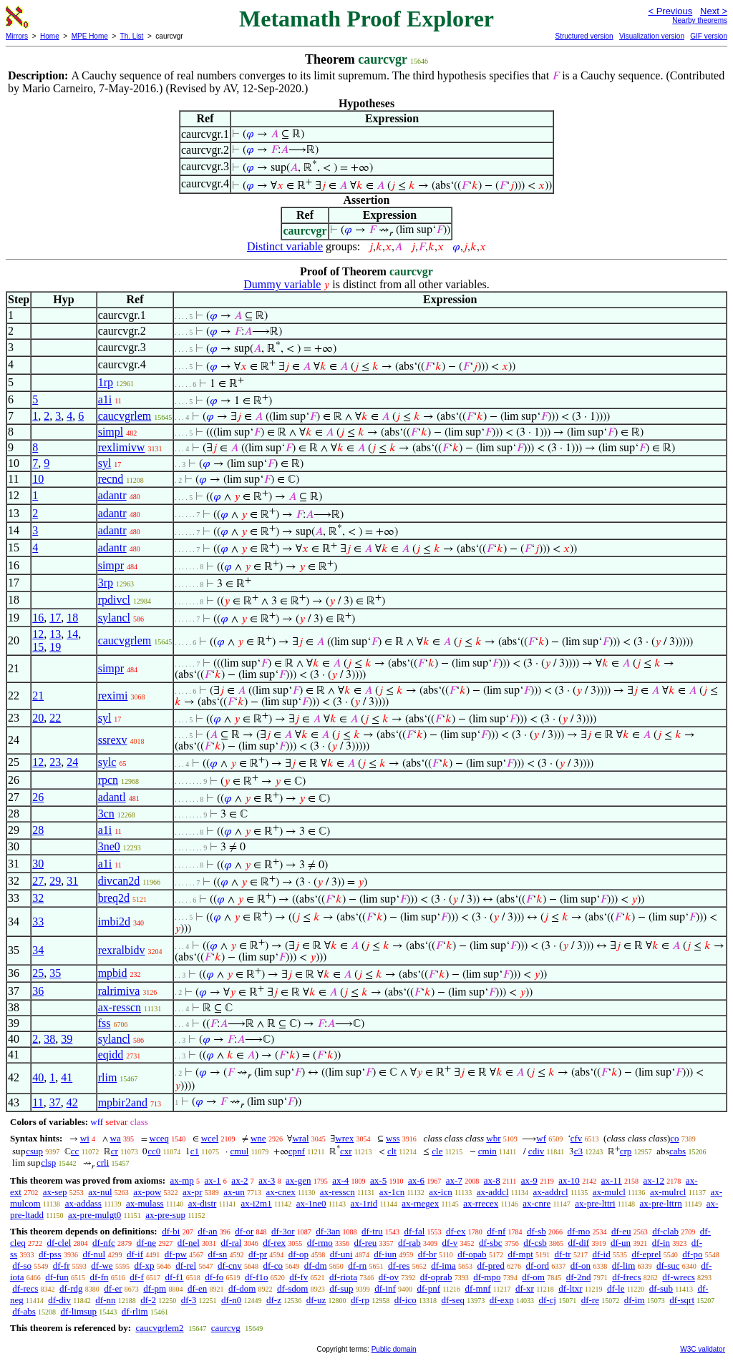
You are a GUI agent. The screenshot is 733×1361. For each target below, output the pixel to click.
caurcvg (226, 1327)
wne (258, 1138)
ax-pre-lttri (595, 1203)
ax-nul (100, 1191)
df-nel (189, 1242)
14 (72, 634)
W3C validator (702, 1349)
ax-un (234, 1191)
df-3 (189, 1299)
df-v (450, 1242)
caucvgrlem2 (159, 1327)
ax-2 (239, 1180)
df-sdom (292, 1288)
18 (72, 617)
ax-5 (378, 1180)
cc (75, 1151)
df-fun (57, 1277)
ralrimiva (119, 991)
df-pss (50, 1254)
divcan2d (119, 881)
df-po (692, 1254)
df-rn (357, 1265)
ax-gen (298, 1180)
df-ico (405, 1299)
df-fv (298, 1277)
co (674, 1138)
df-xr (524, 1288)
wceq (159, 1138)
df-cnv (230, 1265)
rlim (107, 1077)
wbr (493, 1138)
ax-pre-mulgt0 (94, 1214)
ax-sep (55, 1191)
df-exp (502, 1299)
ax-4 (340, 1180)
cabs (677, 1151)
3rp (105, 582)
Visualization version (651, 36)
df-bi (171, 1231)
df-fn (99, 1277)
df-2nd (578, 1277)
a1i (105, 399)
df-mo (578, 1231)
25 (38, 973)
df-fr (61, 1265)
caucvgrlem (125, 416)
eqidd (111, 1054)
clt (392, 1151)
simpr (111, 565)
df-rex (274, 1242)
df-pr (257, 1254)
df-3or (283, 1231)
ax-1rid (364, 1203)
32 (38, 898)
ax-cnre (536, 1203)
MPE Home (90, 36)
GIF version (708, 36)
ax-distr (202, 1203)
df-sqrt (681, 1299)
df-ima (443, 1265)
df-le (616, 1288)
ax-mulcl (609, 1191)
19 (55, 647)
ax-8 (492, 1180)
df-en (197, 1288)
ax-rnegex (420, 1203)
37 (55, 1102)
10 (38, 479)
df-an (207, 1231)
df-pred (491, 1265)
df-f (137, 1277)
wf (541, 1138)
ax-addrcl (550, 1191)
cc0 (153, 1151)
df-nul (93, 1254)
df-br (427, 1254)
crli (103, 1162)
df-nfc (103, 1242)
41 (66, 1077)
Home (49, 36)
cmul (239, 1151)
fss (104, 1023)
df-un (621, 1242)
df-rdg (71, 1288)
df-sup (341, 1288)
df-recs (25, 1288)
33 (38, 921)
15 (38, 647)
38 (49, 1039)
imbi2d (114, 921)
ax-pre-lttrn (661, 1203)
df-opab (471, 1254)
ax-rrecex (480, 1203)
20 (38, 718)
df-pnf (429, 1288)
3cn (106, 813)
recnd (111, 479)
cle (437, 1151)
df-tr (563, 1254)
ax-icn (440, 1191)
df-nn (105, 1299)
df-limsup (79, 1311)
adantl (112, 797)
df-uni (341, 1254)
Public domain (394, 1349)
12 (38, 634)
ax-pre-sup (165, 1214)
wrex (344, 1138)
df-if (135, 1254)
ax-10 (569, 1180)
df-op (298, 1254)
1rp (105, 382)
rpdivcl (114, 600)
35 (55, 973)
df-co (273, 1265)
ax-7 (454, 1180)
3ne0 (109, 846)
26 (38, 797)
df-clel (59, 1242)
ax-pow (147, 1191)
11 (37, 1102)
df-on (581, 1265)
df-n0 (231, 1299)
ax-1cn (391, 1191)
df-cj (547, 1299)
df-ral (231, 1242)
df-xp (144, 1265)
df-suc (668, 1265)
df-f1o (256, 1277)
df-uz (316, 1299)
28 (38, 830)
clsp (48, 1162)
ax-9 (529, 1180)
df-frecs (626, 1277)
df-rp (360, 1299)
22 (55, 718)
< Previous (670, 11)
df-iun (385, 1254)
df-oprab (436, 1277)
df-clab (665, 1231)
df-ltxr (570, 1288)
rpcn (108, 780)
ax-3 (266, 1180)
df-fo (214, 1277)
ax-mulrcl (668, 1191)
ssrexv (112, 740)
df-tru (372, 1231)
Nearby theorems (699, 20)
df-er (113, 1288)
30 (38, 864)
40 (38, 1077)
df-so (21, 1265)
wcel (210, 1138)
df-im (634, 1299)
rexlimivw (121, 447)
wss (393, 1138)
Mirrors (17, 36)
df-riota (343, 1277)
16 (38, 617)
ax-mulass (145, 1203)
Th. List (132, 36)
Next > (713, 11)
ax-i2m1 (256, 1203)
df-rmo (320, 1242)
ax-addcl (493, 1191)
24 (72, 762)
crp (626, 1151)
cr (114, 1151)
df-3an (328, 1231)
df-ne (146, 1242)
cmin (487, 1151)
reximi (113, 695)
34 (38, 950)
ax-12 (654, 1180)
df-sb (536, 1231)
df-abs (24, 1311)
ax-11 (611, 1180)
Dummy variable (282, 284)
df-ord (538, 1265)
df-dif (579, 1242)
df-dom (242, 1288)
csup (34, 1151)
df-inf (385, 1288)
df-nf (496, 1231)
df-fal (414, 1231)
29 (55, 881)
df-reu (365, 1242)
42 (72, 1102)
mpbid (112, 973)
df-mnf (477, 1288)
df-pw (176, 1254)
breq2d (114, 898)
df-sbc (491, 1242)
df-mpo (486, 1277)
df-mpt (520, 1254)
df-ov (389, 1277)
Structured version (584, 36)
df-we (101, 1265)
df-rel (185, 1265)
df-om (533, 1277)
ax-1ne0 (311, 1203)
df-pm (154, 1288)
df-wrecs (678, 1277)
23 (55, 762)
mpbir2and (122, 1102)
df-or (244, 1231)
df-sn (218, 1254)
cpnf (296, 1151)
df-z (273, 1299)
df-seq (453, 1299)
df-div (59, 1299)
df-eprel (646, 1254)
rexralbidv (121, 950)
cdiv (536, 1151)
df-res (398, 1265)
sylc (107, 762)
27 (38, 881)
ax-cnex (281, 1191)
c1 (194, 1151)
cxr (346, 1151)
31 (72, 881)
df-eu (621, 1231)
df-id (601, 1254)
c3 (578, 1151)
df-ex (455, 1231)
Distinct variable (285, 246)
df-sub (661, 1288)
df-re (590, 1299)
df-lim (624, 1265)
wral (300, 1138)
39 (66, 1039)
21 (38, 695)
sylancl (114, 617)
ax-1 (213, 1180)
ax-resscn (119, 1007)
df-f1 (174, 1277)
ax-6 (416, 1180)
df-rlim (135, 1311)
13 (55, 634)
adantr (112, 495)
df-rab (409, 1242)
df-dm (315, 1265)
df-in (661, 1242)
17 (55, 617)
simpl (111, 432)
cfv (577, 1138)
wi (84, 1138)
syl (105, 463)
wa (115, 1138)
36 (38, 991)
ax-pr (192, 1191)
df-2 (148, 1299)
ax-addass (83, 1203)
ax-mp (182, 1180)
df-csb (535, 1242)
